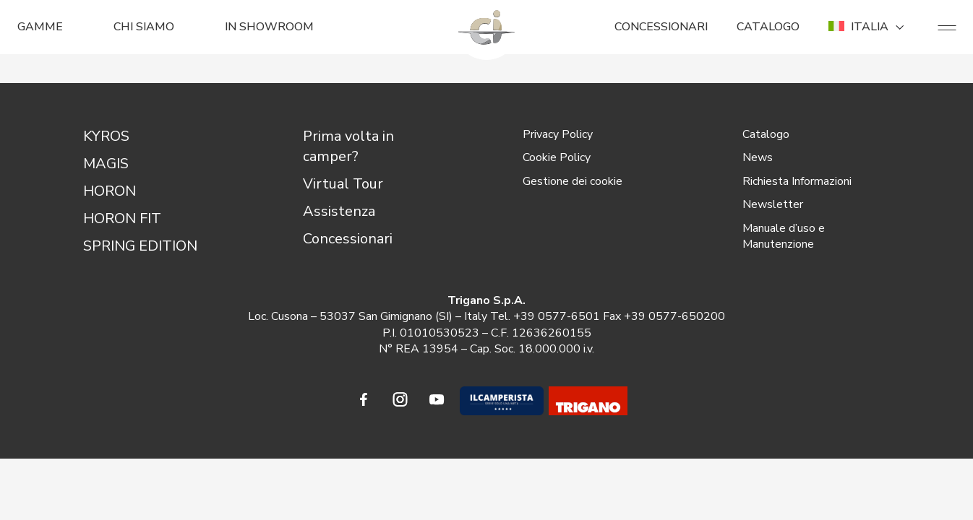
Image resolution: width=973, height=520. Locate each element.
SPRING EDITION (140, 246)
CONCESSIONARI (661, 27)
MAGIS (106, 163)
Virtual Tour (343, 184)
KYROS (106, 136)
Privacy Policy (558, 134)
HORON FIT (122, 218)
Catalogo (765, 134)
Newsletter (772, 204)
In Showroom (269, 27)
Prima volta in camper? (348, 146)
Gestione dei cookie (572, 181)
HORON (109, 191)
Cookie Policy (557, 157)
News (757, 157)
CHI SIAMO (143, 27)
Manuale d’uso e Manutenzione (783, 236)
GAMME (40, 27)
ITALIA (868, 27)
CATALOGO (768, 27)
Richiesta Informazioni (797, 181)
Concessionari (348, 238)
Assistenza (339, 211)
